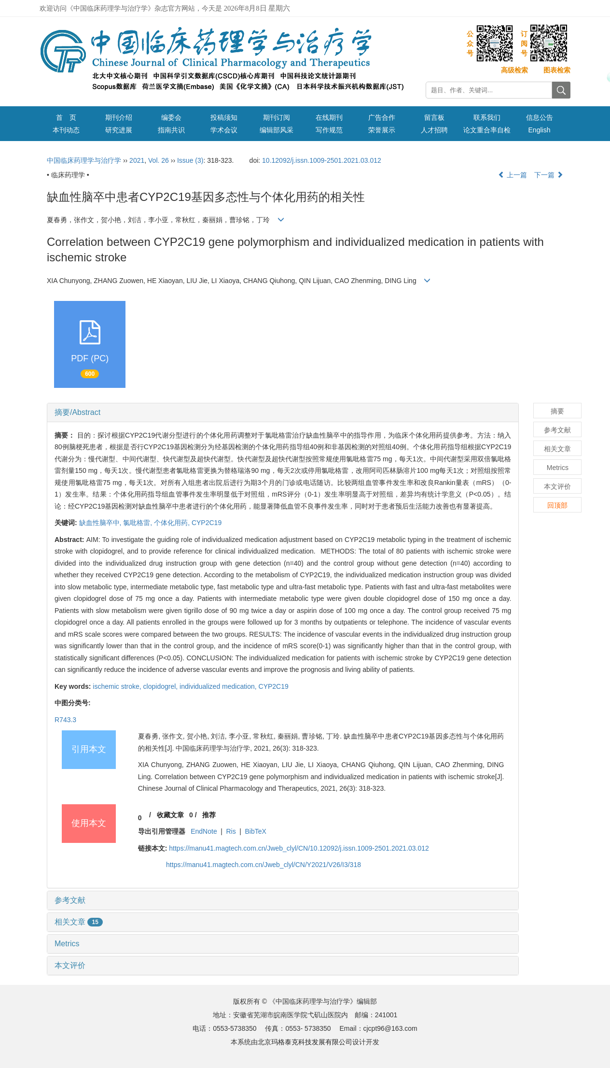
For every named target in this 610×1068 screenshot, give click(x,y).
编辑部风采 (276, 130)
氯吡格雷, (138, 523)
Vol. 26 (158, 160)
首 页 (66, 117)
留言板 (434, 117)
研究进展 (118, 130)
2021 (136, 160)
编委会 (171, 117)
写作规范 (329, 130)
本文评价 (70, 965)
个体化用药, (173, 523)
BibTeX (255, 831)
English (539, 130)
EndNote (204, 831)
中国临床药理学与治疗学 (84, 160)
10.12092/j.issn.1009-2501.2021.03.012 (321, 160)
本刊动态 (66, 130)
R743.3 (65, 720)
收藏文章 (170, 815)
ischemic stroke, (118, 686)
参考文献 (70, 900)
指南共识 (171, 130)
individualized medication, (219, 686)
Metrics (67, 944)
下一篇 (548, 175)
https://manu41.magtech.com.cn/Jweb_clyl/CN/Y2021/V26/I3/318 (263, 865)
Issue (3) (190, 160)
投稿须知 (223, 117)
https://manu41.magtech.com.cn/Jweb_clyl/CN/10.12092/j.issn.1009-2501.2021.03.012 (299, 848)
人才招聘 (434, 130)
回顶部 (557, 505)
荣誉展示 (381, 130)
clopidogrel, (161, 686)
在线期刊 (329, 117)
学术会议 (223, 130)
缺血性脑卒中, (101, 523)
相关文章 (79, 922)
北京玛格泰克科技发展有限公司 (305, 1042)
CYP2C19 (207, 523)
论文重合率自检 (487, 130)
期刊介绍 (118, 117)
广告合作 (381, 117)
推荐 (209, 815)
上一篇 (512, 175)
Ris (231, 831)
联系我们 (486, 117)
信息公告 (539, 117)
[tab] (282, 412)
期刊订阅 (276, 117)
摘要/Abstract (77, 412)
